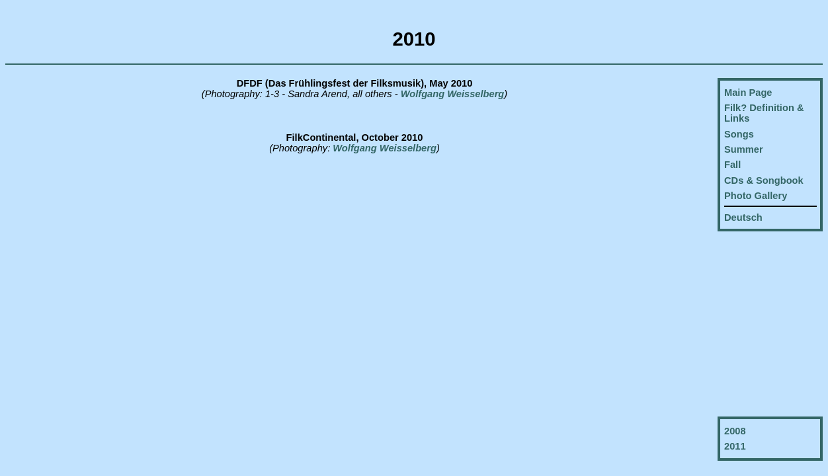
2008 (735, 431)
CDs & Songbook (764, 180)
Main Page (748, 92)
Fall (732, 164)
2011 (735, 446)
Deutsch (743, 217)
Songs (739, 134)
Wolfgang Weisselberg (451, 94)
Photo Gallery (755, 195)
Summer (743, 149)
